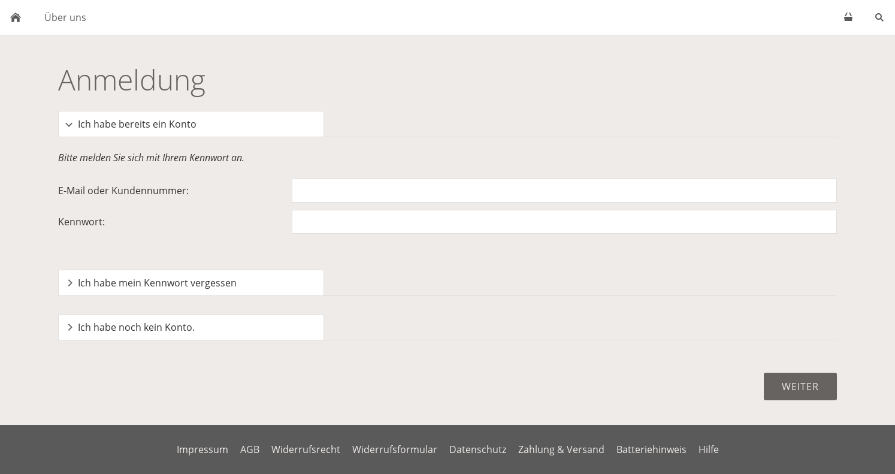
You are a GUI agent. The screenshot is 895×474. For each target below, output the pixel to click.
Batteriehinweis (651, 449)
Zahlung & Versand (561, 449)
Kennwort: (81, 221)
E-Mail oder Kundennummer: (123, 190)
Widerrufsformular (394, 449)
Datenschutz (477, 449)
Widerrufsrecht (305, 449)
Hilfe (709, 449)
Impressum (202, 449)
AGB (249, 449)
